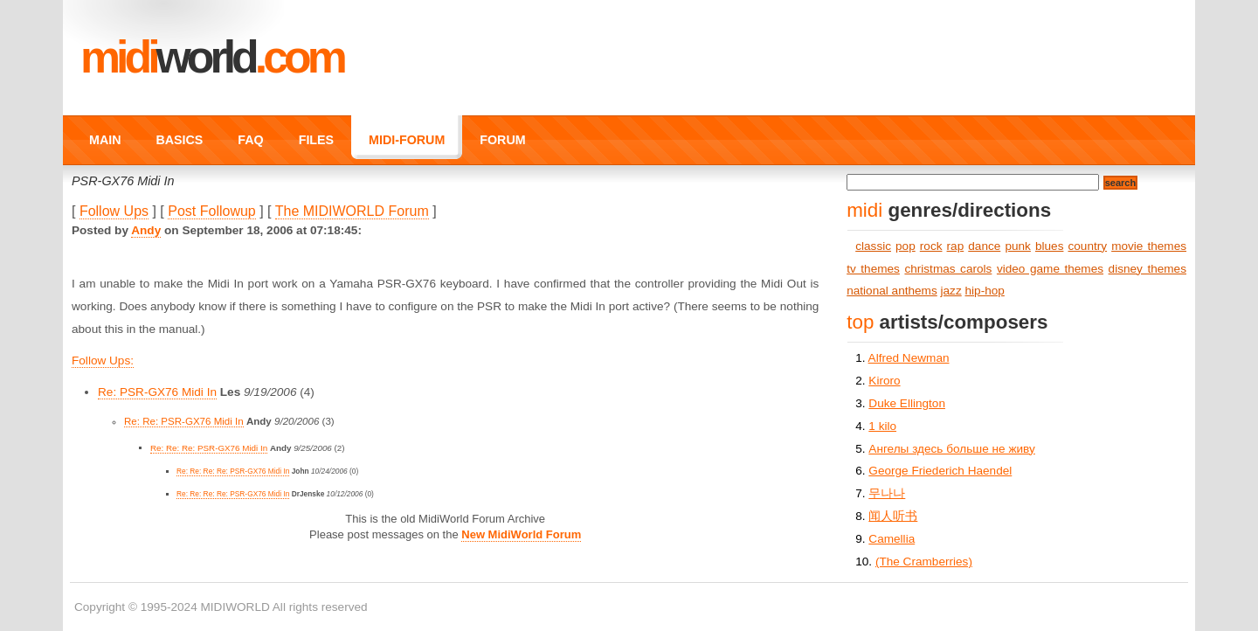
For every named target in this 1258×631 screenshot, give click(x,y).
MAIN (105, 140)
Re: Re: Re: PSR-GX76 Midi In (208, 448)
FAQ (250, 140)
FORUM (502, 140)
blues (1049, 246)
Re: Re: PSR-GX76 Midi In (184, 421)
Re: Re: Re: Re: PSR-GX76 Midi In (232, 471)
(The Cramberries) (923, 561)
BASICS (179, 140)
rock (931, 246)
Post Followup (212, 211)
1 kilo (882, 426)
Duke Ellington (906, 403)
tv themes (873, 268)
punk (1017, 246)
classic (873, 246)
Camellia (891, 538)
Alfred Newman (909, 357)
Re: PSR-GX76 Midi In (157, 392)
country (1088, 246)
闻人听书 (892, 516)
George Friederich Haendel (940, 470)
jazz (951, 290)
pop (905, 246)
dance (984, 246)
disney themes (1147, 268)
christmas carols (948, 268)
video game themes (1050, 268)
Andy (146, 230)
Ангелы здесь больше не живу (951, 448)
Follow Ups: (103, 360)
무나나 (886, 493)
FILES (316, 140)
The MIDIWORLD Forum (352, 211)
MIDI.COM (211, 56)
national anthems (892, 290)
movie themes (1148, 246)
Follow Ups (114, 211)
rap (955, 246)
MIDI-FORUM (407, 140)
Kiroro (884, 380)
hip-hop (985, 290)
